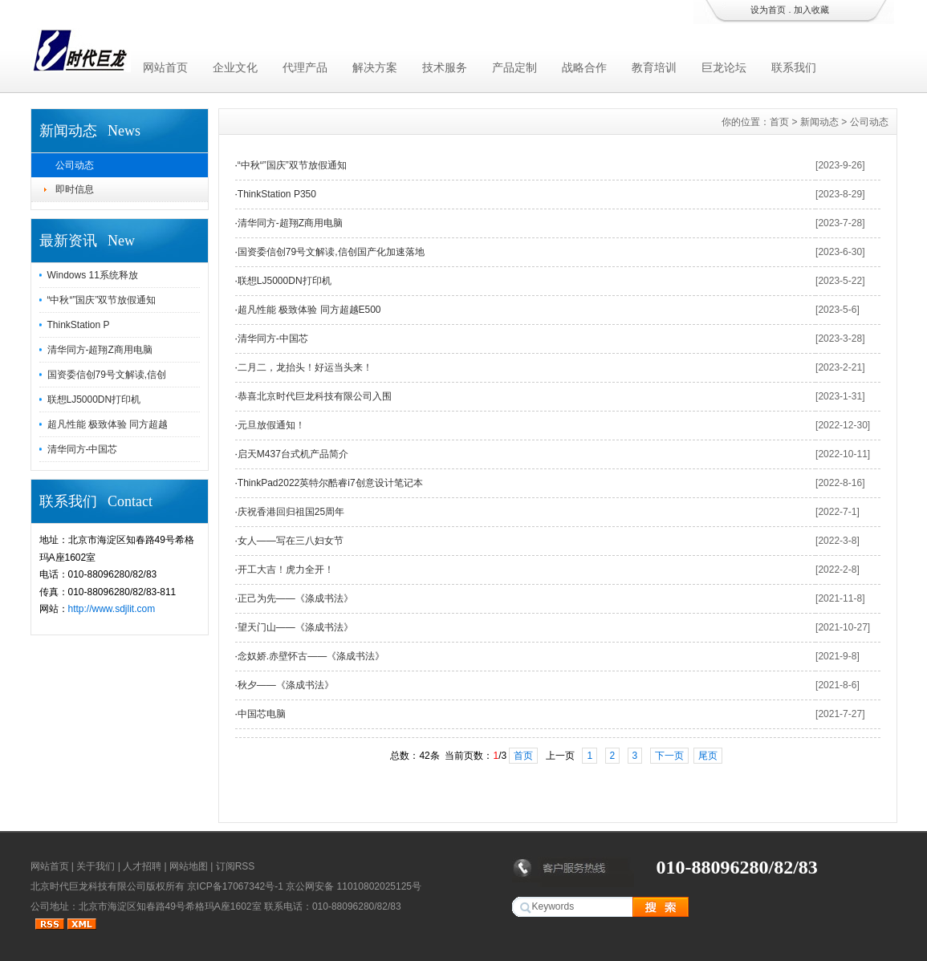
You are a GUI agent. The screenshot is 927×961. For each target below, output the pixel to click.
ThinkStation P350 (277, 194)
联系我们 (793, 67)
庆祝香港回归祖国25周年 (291, 511)
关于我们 (95, 866)
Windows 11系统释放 (92, 275)
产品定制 (514, 67)
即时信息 (74, 189)
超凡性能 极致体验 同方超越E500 (309, 309)
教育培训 (654, 67)
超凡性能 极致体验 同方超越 (108, 424)
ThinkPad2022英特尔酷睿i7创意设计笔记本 (330, 483)
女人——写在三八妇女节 (291, 540)
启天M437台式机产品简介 (293, 454)
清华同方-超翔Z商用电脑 (99, 349)
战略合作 (584, 67)
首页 (779, 122)
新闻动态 (819, 122)
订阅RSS (235, 866)
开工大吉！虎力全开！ (286, 569)
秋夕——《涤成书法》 (286, 685)
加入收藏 (811, 9)
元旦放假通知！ (271, 425)
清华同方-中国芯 (82, 449)
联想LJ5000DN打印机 (94, 399)
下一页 (669, 755)
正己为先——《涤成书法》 (295, 598)
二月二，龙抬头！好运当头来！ (305, 367)
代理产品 (305, 67)
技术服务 (444, 67)
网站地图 (188, 866)
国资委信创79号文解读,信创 (107, 374)
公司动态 (74, 165)
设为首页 (768, 9)
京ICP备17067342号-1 (235, 886)
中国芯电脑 (262, 714)
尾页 (708, 755)
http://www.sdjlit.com (112, 608)
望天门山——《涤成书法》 (295, 627)
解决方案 (374, 67)
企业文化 (235, 67)
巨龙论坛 (723, 67)
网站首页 (165, 67)
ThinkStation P (78, 324)
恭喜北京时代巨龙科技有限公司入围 (315, 396)
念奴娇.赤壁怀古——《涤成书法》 (311, 656)
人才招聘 (142, 866)
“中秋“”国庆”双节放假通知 (102, 300)
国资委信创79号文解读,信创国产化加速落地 (331, 251)
